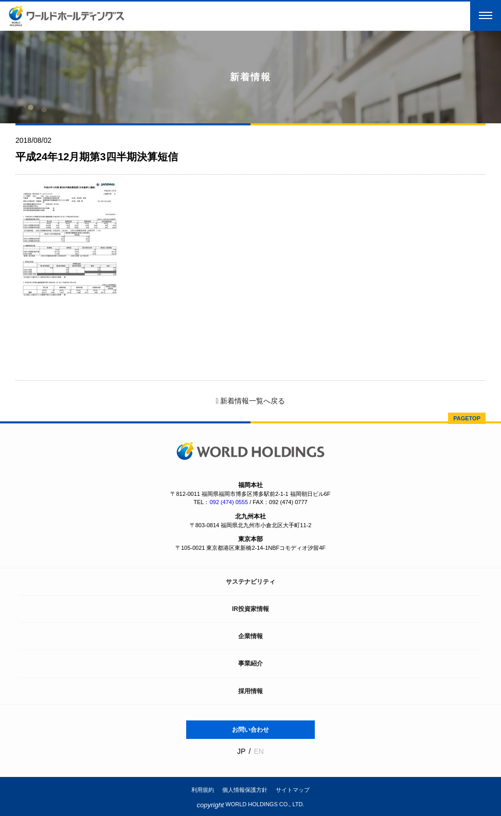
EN (258, 751)
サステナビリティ (250, 581)
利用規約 (202, 790)
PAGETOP (466, 418)
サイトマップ (293, 790)
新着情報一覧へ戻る (250, 401)
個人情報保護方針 (244, 790)
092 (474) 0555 (228, 502)
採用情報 (250, 691)
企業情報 (250, 636)
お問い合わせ (250, 729)
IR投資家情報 (250, 609)
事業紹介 (250, 663)
